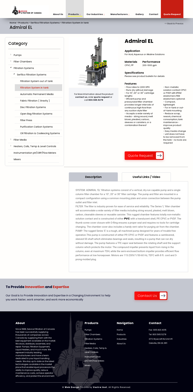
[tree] (34, 107)
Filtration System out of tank (36, 81)
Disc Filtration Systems (33, 107)
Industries (122, 339)
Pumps (18, 55)
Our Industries (95, 14)
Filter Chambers (23, 61)
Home (13, 22)
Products (74, 14)
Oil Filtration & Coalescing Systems (40, 133)
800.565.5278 (95, 100)
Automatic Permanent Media (37, 94)
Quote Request (172, 14)
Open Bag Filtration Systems (36, 113)
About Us (58, 14)
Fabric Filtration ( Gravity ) (35, 100)
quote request (102, 97)
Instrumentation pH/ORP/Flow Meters (35, 152)
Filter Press (26, 120)
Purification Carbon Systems (36, 126)
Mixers (17, 159)
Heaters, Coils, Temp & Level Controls (35, 146)
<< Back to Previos (174, 23)
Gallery (139, 14)
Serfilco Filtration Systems (45, 22)
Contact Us (147, 295)
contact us (81, 97)
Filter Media (20, 139)
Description (93, 177)
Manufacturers (119, 14)
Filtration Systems (24, 68)
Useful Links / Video (146, 177)
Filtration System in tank (75, 22)
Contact (153, 14)
